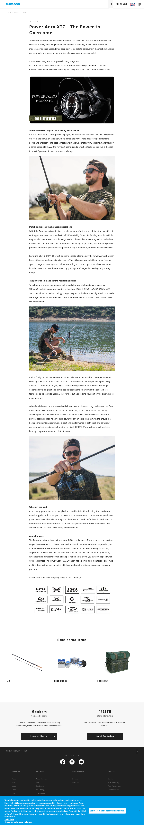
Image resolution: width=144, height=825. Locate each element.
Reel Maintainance (114, 787)
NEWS (24, 12)
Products (16, 773)
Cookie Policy (9, 820)
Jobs (37, 784)
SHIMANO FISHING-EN (12, 12)
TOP (136, 14)
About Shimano (41, 780)
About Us (40, 773)
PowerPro (75, 784)
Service (111, 773)
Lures (14, 791)
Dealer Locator (113, 791)
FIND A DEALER (121, 4)
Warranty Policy (113, 784)
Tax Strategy (40, 791)
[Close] (139, 811)
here (15, 803)
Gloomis (75, 780)
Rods (14, 784)
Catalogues (40, 787)
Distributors (40, 794)
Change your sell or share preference (18, 822)
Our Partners (78, 773)
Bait (13, 794)
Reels (14, 780)
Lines (14, 787)
